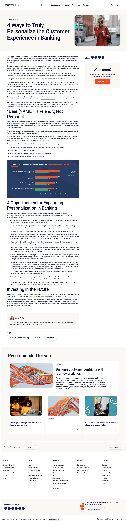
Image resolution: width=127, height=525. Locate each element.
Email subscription (26, 519)
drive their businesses (48, 99)
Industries (50, 338)
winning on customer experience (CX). (31, 68)
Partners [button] (66, 5)
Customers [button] (55, 5)
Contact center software (59, 483)
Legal (103, 483)
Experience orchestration (60, 480)
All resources (56, 478)
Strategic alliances (83, 467)
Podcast (55, 475)
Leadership (105, 470)
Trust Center (106, 475)
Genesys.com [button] (116, 5)
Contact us (30, 447)
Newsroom (105, 480)
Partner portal (81, 473)
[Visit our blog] (23, 508)
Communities (32, 473)
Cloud (37, 338)
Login (29, 465)
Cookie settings (54, 520)
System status (32, 480)
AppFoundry (6, 470)
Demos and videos (58, 467)
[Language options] (116, 447)
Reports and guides (58, 465)
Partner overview (82, 465)
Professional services (34, 470)
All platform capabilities (10, 473)
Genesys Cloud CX (8, 465)
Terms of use (5, 519)
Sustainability (106, 473)
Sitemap (44, 519)
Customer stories (57, 486)
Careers (104, 465)
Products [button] (44, 5)
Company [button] (86, 5)
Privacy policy (15, 519)
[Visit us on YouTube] (19, 508)
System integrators (83, 470)
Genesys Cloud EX (8, 467)
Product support (33, 467)
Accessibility (37, 519)
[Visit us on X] (12, 508)
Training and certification (35, 475)
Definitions (55, 488)
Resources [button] (76, 5)
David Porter (19, 318)
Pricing (5, 475)
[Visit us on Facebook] (16, 508)
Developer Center (33, 478)
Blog (53, 473)
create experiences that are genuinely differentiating (62, 89)
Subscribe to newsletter (95, 509)
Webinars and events (58, 470)
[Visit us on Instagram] (9, 508)
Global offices (106, 467)
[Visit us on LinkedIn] (5, 508)
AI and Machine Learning (19, 338)
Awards (104, 478)
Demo (5, 478)
